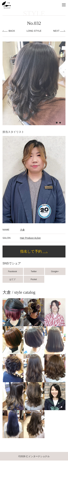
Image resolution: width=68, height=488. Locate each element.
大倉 (22, 229)
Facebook (13, 271)
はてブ (12, 279)
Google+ (55, 271)
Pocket (34, 279)
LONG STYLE (34, 30)
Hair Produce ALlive (30, 238)
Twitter (34, 271)
